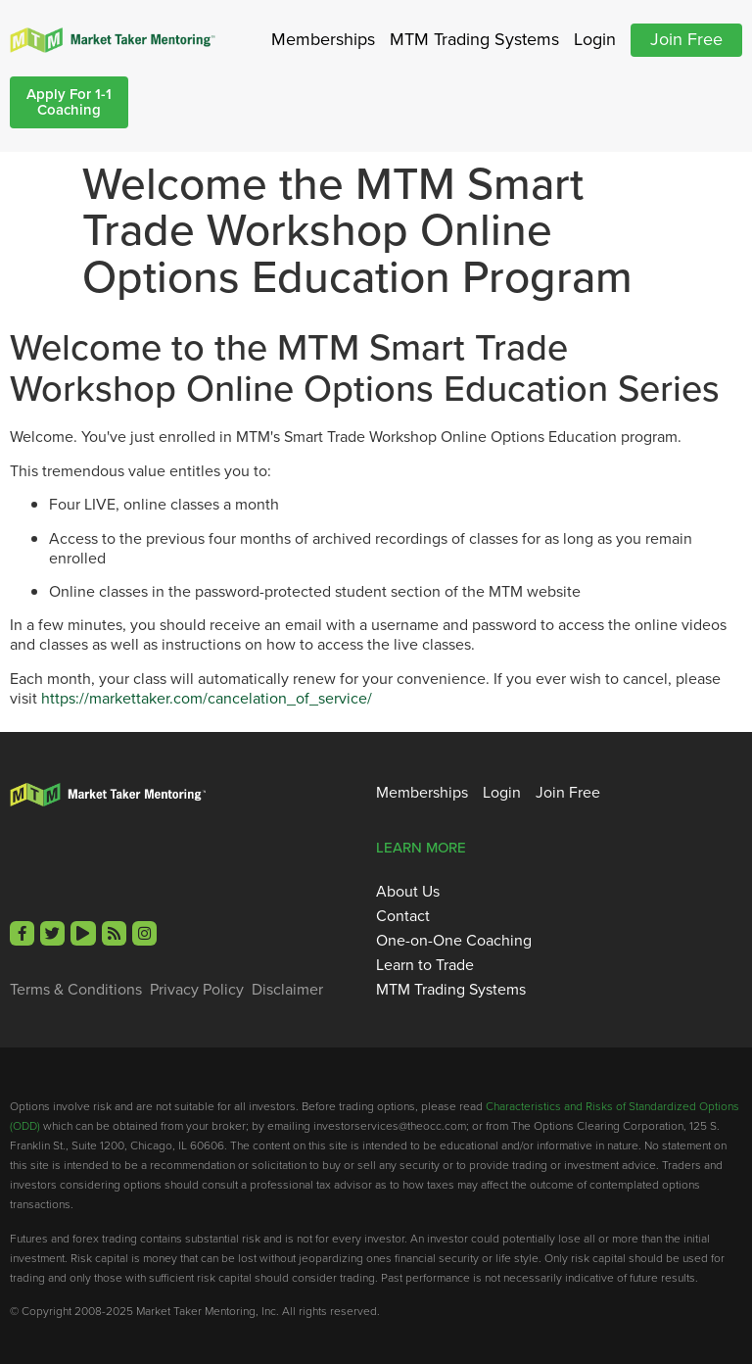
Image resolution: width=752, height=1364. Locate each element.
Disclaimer (287, 989)
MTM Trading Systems (474, 39)
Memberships (323, 39)
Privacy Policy (197, 989)
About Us (408, 891)
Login (595, 39)
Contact (403, 916)
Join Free (686, 39)
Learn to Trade (425, 965)
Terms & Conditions (76, 989)
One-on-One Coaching (454, 940)
